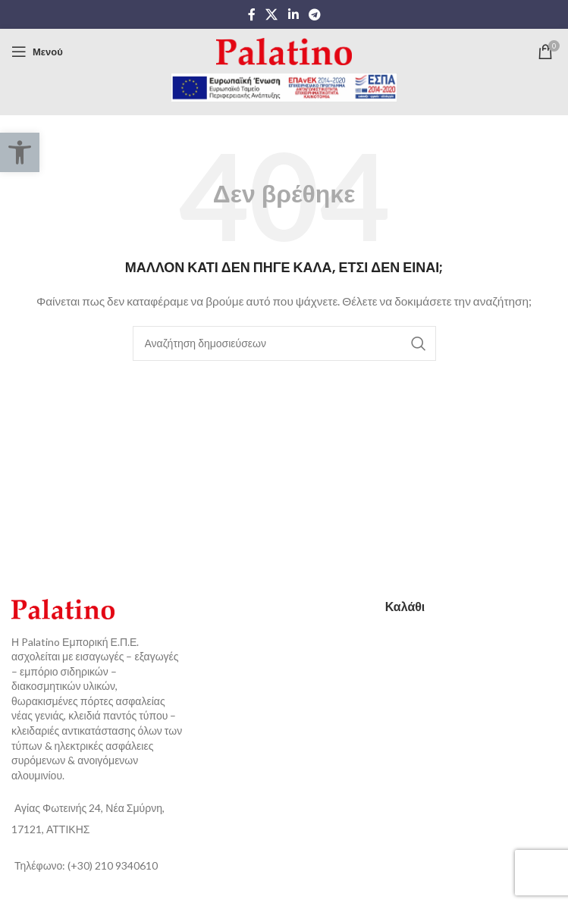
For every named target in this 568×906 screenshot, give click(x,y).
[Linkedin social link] (293, 14)
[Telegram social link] (314, 14)
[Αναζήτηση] (284, 343)
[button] (19, 152)
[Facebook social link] (252, 14)
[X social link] (272, 14)
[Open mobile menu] (37, 51)
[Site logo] (284, 50)
